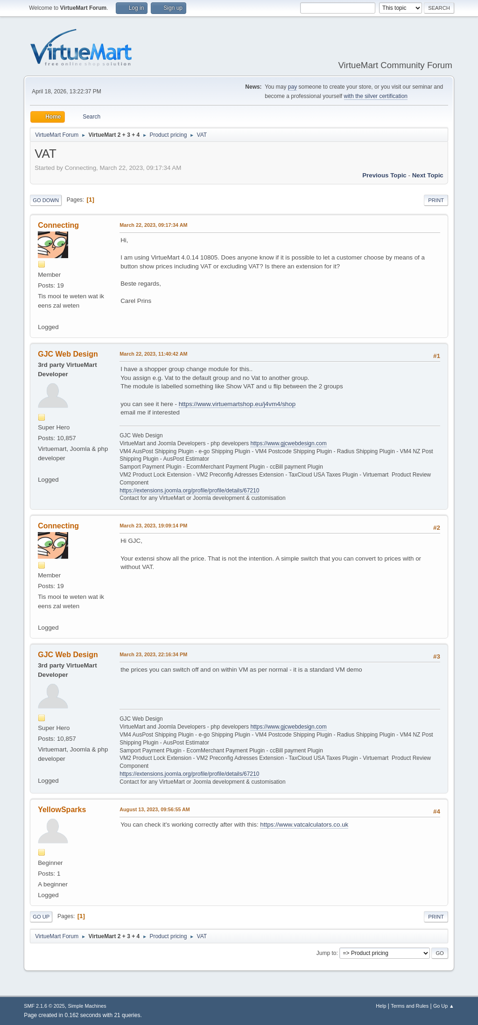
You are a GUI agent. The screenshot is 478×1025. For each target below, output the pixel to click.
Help (381, 1006)
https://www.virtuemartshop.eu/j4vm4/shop (237, 403)
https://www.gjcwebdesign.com (288, 443)
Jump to (326, 953)
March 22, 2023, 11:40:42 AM (153, 354)
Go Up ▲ (443, 1006)
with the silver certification (376, 96)
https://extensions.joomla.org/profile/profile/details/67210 (189, 490)
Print (436, 200)
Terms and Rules (410, 1006)
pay (292, 87)
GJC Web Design (68, 354)
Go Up (41, 917)
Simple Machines (87, 1006)
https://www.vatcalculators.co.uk (304, 824)
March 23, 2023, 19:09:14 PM (153, 525)
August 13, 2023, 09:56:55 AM (155, 809)
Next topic (427, 175)
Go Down (46, 200)
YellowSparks (62, 810)
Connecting (58, 225)
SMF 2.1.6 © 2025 (44, 1006)
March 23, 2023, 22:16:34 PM (153, 654)
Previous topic (384, 175)
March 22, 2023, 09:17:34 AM (153, 225)
